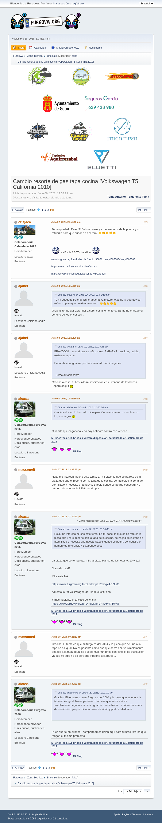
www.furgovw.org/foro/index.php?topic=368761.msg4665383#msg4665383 (93, 259)
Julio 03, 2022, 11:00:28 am (65, 338)
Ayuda (117, 814)
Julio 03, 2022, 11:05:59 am (65, 398)
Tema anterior (116, 196)
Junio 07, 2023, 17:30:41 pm (66, 516)
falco (74, 55)
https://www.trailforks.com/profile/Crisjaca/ (74, 266)
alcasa (23, 398)
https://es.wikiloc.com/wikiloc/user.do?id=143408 (78, 273)
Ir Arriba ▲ (148, 814)
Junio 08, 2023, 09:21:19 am (66, 636)
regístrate (78, 3)
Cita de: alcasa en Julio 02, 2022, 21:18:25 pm (82, 346)
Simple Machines (40, 814)
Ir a (120, 791)
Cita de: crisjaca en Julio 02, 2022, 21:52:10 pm (83, 294)
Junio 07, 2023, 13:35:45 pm (66, 469)
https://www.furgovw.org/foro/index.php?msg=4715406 (85, 603)
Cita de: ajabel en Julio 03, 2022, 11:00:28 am (82, 407)
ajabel (23, 286)
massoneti (26, 469)
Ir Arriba (18, 767)
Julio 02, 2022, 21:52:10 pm (65, 222)
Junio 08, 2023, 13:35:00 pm (66, 684)
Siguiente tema (138, 196)
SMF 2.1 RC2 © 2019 (19, 814)
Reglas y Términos (131, 814)
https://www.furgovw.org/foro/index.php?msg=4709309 (85, 584)
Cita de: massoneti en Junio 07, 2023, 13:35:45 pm (85, 529)
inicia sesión (61, 3)
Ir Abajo (17, 210)
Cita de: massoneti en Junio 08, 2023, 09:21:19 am (85, 692)
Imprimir (143, 210)
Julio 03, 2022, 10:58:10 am (65, 286)
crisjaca (24, 222)
